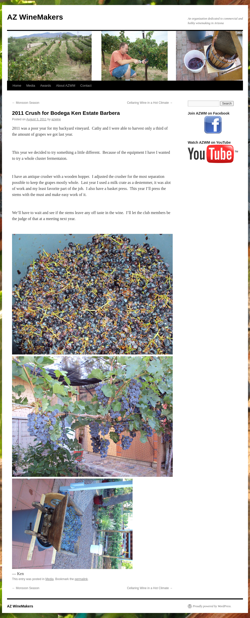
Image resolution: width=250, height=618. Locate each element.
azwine (56, 119)
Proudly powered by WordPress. (212, 606)
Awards (45, 85)
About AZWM (65, 85)
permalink (81, 579)
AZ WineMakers (35, 17)
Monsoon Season (25, 103)
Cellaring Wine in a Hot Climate (150, 103)
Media (30, 85)
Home (17, 85)
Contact (86, 85)
